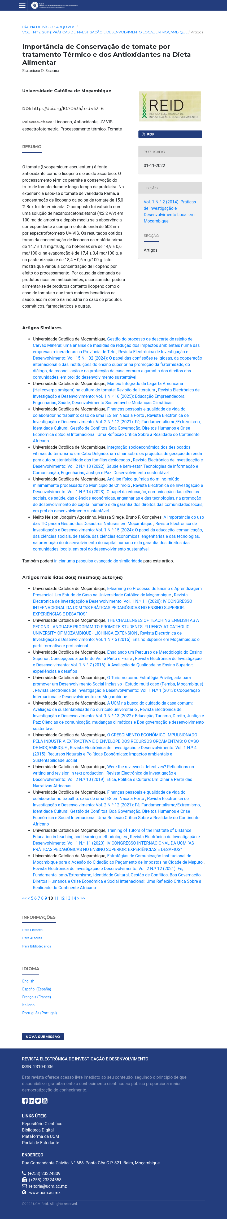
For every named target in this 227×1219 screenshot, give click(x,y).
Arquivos (66, 27)
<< (24, 898)
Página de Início (37, 27)
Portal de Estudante (40, 1142)
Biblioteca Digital (38, 1130)
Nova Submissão (43, 1036)
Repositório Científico (42, 1123)
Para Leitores (32, 930)
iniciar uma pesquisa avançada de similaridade (98, 560)
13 (68, 898)
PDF (150, 134)
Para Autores (32, 938)
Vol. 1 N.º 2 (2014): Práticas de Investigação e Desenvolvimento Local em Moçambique (104, 32)
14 (73, 898)
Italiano (28, 1005)
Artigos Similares (42, 327)
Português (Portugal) (39, 1013)
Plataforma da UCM (40, 1136)
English (28, 981)
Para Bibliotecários (36, 946)
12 (62, 898)
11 (56, 898)
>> (83, 898)
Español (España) (36, 989)
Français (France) (36, 997)
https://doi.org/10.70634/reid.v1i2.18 (68, 108)
